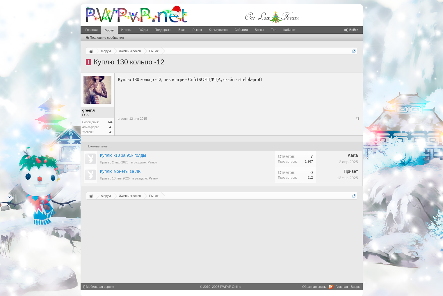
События (241, 29)
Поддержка (163, 29)
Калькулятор (218, 29)
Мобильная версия (98, 286)
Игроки (126, 29)
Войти (351, 29)
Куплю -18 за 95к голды (123, 155)
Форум (109, 30)
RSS (331, 287)
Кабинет (289, 29)
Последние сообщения (105, 37)
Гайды (143, 29)
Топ (273, 29)
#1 (357, 118)
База (181, 29)
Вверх (355, 286)
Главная (92, 29)
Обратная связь (314, 286)
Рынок (197, 29)
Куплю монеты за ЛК (120, 171)
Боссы (259, 29)
